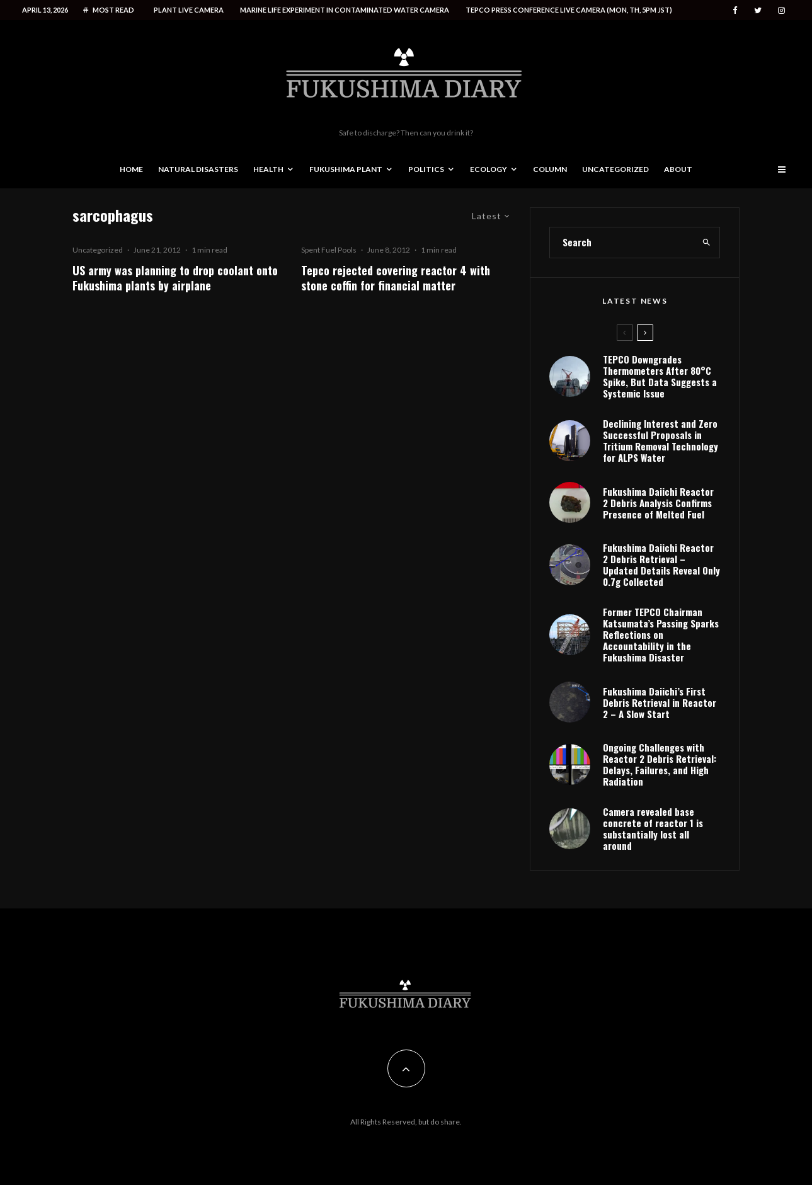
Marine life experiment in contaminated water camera (344, 10)
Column (550, 169)
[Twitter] (758, 10)
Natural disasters (198, 169)
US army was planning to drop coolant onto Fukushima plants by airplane (175, 278)
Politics (426, 169)
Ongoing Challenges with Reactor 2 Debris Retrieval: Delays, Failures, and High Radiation (659, 764)
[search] (706, 242)
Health (268, 169)
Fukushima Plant (345, 169)
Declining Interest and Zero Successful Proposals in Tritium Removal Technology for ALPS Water (660, 440)
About (678, 169)
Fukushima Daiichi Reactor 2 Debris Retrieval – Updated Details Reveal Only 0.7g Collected (661, 564)
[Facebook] (735, 10)
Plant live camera (189, 10)
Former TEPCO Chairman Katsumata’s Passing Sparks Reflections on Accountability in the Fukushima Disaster (661, 634)
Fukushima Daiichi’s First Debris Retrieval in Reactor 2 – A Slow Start (659, 702)
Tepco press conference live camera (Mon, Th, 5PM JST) (569, 10)
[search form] (622, 242)
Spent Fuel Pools (329, 250)
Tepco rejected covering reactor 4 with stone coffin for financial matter (395, 278)
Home (131, 169)
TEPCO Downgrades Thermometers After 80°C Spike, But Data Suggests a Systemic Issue (660, 376)
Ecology (488, 169)
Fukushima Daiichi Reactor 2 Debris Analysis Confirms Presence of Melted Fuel (658, 503)
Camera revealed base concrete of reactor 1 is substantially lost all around (653, 828)
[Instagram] (781, 10)
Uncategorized (615, 169)
